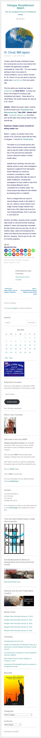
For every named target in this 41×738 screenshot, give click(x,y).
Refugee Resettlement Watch (20, 7)
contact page (13, 507)
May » (11, 358)
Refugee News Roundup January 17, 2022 (18, 630)
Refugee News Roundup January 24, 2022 (18, 627)
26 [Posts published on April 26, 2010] (11, 352)
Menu (21, 19)
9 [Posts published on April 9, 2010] (29, 341)
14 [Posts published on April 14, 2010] (20, 345)
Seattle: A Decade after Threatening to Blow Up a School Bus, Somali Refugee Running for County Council (20, 647)
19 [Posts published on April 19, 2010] (11, 348)
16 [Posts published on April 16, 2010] (30, 345)
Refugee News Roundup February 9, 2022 (18, 620)
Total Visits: (8, 731)
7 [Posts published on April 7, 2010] (20, 341)
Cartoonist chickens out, (17, 115)
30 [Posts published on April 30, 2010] (30, 352)
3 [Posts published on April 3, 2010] (34, 338)
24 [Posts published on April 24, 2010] (34, 348)
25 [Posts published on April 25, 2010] (6, 352)
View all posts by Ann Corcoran (22, 278)
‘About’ (12, 469)
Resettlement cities (12, 262)
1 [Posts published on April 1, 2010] (25, 338)
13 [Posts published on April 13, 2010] (16, 345)
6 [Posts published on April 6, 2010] (15, 341)
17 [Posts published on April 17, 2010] (34, 345)
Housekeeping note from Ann (13, 641)
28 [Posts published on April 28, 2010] (20, 352)
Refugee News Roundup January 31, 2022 (18, 623)
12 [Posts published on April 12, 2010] (11, 345)
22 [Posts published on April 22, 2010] (25, 348)
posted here (8, 91)
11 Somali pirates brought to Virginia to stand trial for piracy (28, 291)
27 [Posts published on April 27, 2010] (16, 352)
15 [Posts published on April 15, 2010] (25, 345)
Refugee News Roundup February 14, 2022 (18, 616)
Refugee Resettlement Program (16, 260)
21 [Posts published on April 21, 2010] (20, 348)
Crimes (14, 257)
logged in (16, 308)
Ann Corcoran (19, 56)
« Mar (6, 358)
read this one (18, 80)
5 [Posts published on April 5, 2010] (11, 341)
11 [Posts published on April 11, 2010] (6, 345)
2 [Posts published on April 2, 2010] (29, 338)
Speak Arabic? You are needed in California (12, 290)
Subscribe (12, 402)
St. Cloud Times (27, 139)
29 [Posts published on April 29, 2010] (25, 352)
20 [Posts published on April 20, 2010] (16, 348)
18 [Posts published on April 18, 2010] (6, 348)
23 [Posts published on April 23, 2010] (30, 348)
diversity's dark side (26, 257)
